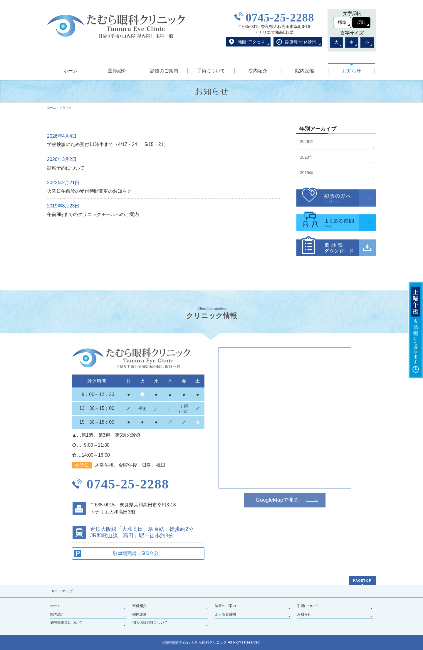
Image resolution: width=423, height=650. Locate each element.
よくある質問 (225, 614)
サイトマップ (62, 591)
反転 (361, 22)
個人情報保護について (150, 623)
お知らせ (304, 614)
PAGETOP (362, 580)
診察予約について (66, 167)
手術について (307, 606)
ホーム (55, 606)
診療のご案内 (225, 606)
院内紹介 (57, 614)
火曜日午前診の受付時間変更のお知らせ (89, 191)
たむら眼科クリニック (209, 642)
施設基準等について (66, 623)
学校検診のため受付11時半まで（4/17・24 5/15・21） (107, 144)
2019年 (306, 172)
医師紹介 (139, 606)
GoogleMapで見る (277, 500)
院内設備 (139, 614)
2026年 (306, 141)
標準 (342, 22)
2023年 (306, 157)
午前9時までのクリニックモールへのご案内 (93, 214)
